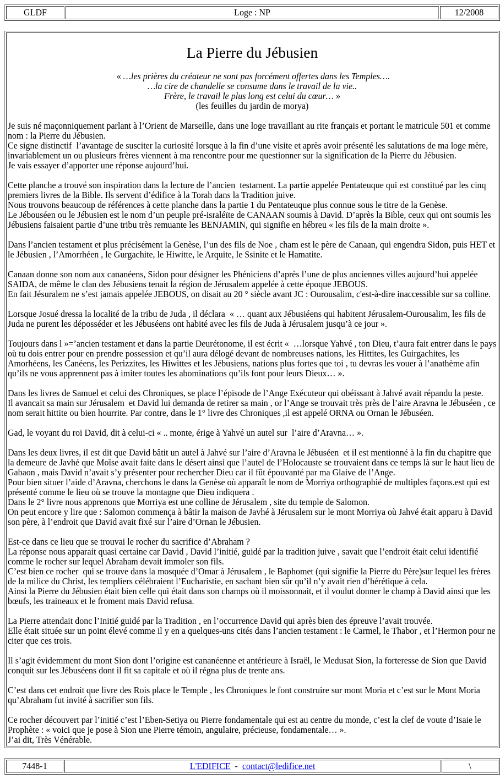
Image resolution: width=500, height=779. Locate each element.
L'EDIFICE (210, 766)
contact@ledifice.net (278, 766)
